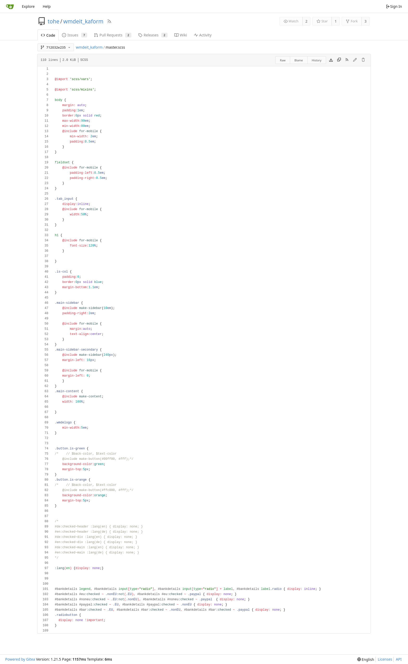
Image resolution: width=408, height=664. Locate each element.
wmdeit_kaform (83, 21)
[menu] (365, 659)
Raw (283, 60)
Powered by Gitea (20, 659)
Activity (203, 35)
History (316, 60)
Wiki (180, 35)
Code (48, 35)
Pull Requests (112, 35)
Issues (74, 35)
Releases (153, 35)
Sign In (394, 6)
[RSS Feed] (109, 21)
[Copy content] (339, 60)
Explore (28, 6)
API (398, 659)
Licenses (385, 659)
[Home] (10, 6)
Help (47, 6)
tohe (53, 21)
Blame (298, 60)
